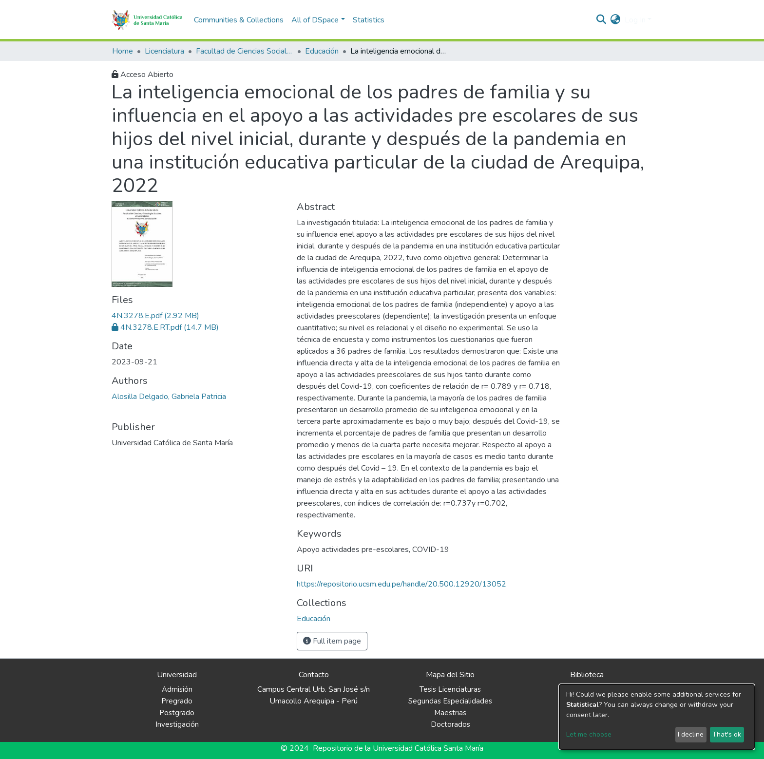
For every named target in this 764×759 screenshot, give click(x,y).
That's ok (726, 734)
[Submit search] (601, 20)
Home (122, 51)
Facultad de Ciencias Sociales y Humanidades (244, 51)
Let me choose (588, 734)
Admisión (177, 689)
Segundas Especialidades (450, 701)
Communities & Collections (239, 20)
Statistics (368, 20)
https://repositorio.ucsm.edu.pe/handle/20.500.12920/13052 (401, 584)
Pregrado (176, 701)
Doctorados (450, 724)
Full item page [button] (332, 641)
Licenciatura (164, 51)
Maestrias (450, 713)
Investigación (177, 724)
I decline (691, 734)
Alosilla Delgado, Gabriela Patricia (169, 396)
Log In (635, 20)
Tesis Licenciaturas (450, 689)
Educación (322, 51)
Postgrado (176, 713)
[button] (616, 20)
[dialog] (656, 716)
